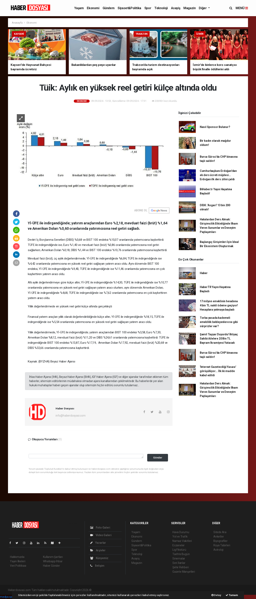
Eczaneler (178, 545)
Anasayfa (17, 22)
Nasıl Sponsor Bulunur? (215, 127)
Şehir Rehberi (180, 567)
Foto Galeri (100, 527)
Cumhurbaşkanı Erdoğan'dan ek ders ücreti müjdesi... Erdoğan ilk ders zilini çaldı (218, 175)
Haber (204, 273)
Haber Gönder (51, 565)
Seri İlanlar (178, 562)
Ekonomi (93, 8)
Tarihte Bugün (181, 554)
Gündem (109, 8)
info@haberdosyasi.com (71, 415)
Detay (216, 595)
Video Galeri (100, 535)
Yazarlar (98, 542)
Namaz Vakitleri (182, 541)
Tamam (232, 595)
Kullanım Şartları (53, 556)
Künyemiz (99, 558)
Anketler (218, 536)
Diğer (203, 8)
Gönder (157, 457)
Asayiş (175, 8)
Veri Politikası (18, 565)
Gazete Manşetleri (183, 571)
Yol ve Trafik (180, 536)
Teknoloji (161, 8)
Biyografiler (220, 541)
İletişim (97, 565)
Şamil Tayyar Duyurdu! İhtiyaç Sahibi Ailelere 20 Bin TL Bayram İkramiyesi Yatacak (219, 338)
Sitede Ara (219, 532)
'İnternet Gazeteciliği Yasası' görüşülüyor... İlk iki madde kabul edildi (218, 371)
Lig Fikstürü (179, 549)
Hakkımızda (17, 556)
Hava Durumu (180, 532)
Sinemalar (178, 558)
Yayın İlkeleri (17, 561)
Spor (147, 8)
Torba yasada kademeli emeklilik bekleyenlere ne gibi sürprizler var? (219, 322)
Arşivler (98, 550)
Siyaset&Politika (129, 8)
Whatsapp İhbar (52, 561)
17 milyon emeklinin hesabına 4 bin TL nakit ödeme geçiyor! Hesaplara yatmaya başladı (219, 305)
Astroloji (218, 549)
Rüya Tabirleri (221, 545)
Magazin (189, 8)
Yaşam (79, 8)
